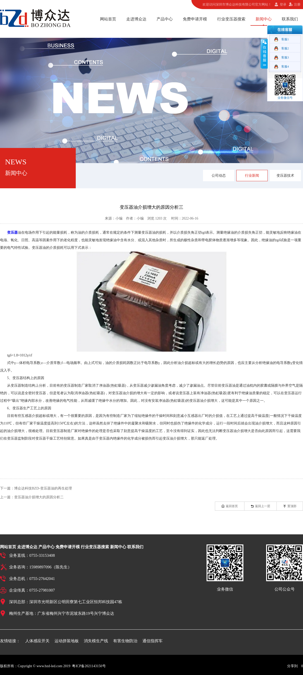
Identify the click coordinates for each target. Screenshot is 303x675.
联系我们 (290, 19)
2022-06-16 (190, 218)
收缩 (264, 54)
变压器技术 (285, 175)
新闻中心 (264, 19)
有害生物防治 (125, 641)
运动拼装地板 (67, 641)
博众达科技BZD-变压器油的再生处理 (43, 488)
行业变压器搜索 (231, 19)
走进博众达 (136, 19)
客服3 (285, 57)
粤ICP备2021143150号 (89, 666)
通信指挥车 (152, 641)
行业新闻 (252, 175)
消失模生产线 (96, 641)
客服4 (285, 66)
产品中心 (165, 19)
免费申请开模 (195, 19)
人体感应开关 (37, 641)
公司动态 (219, 175)
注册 (297, 4)
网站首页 (108, 19)
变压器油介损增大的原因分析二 (39, 497)
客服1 (285, 39)
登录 (283, 4)
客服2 (285, 48)
